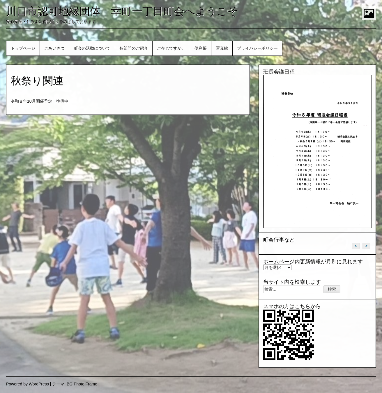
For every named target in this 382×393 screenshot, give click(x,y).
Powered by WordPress (27, 384)
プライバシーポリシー (257, 48)
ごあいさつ (54, 48)
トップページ (23, 48)
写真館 (222, 48)
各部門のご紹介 (133, 48)
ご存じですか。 (171, 48)
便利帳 (200, 48)
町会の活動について (92, 48)
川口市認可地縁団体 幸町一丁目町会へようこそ (122, 11)
